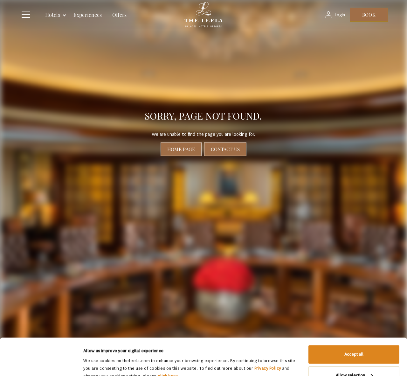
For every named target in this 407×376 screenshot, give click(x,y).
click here (168, 339)
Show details (95, 356)
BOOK (368, 14)
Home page (181, 149)
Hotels (52, 14)
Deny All (354, 359)
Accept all (353, 317)
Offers (119, 14)
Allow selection (354, 338)
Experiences (87, 14)
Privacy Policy (267, 331)
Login (340, 14)
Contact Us (225, 149)
